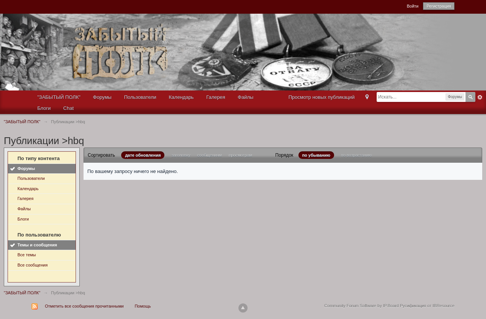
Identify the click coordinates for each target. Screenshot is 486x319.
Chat (68, 108)
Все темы (26, 254)
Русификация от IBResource (426, 305)
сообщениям (209, 155)
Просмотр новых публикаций (322, 97)
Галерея (215, 97)
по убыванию (316, 155)
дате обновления (143, 155)
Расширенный (480, 97)
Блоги (43, 108)
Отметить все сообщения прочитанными (84, 306)
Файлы (245, 97)
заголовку (180, 155)
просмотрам (240, 155)
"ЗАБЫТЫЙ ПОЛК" (58, 97)
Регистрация (438, 6)
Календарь (181, 97)
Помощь (143, 306)
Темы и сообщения (37, 245)
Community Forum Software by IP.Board (361, 305)
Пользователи (140, 97)
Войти (412, 6)
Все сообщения (32, 265)
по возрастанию (356, 155)
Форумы (102, 97)
